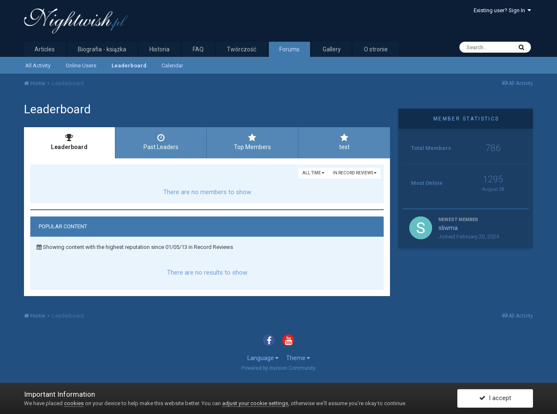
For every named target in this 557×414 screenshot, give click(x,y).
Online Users (81, 65)
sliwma (448, 228)
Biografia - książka (102, 49)
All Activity (37, 65)
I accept (495, 398)
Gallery (332, 49)
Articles (44, 49)
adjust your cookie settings (255, 403)
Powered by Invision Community (278, 368)
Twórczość (241, 49)
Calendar (172, 65)
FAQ (198, 49)
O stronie (376, 49)
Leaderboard (128, 65)
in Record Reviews (355, 173)
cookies (74, 403)
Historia (159, 49)
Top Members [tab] (252, 142)
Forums (289, 49)
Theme (298, 358)
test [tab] (344, 142)
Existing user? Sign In (502, 10)
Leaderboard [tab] (69, 142)
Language (262, 358)
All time (313, 173)
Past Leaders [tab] (161, 142)
